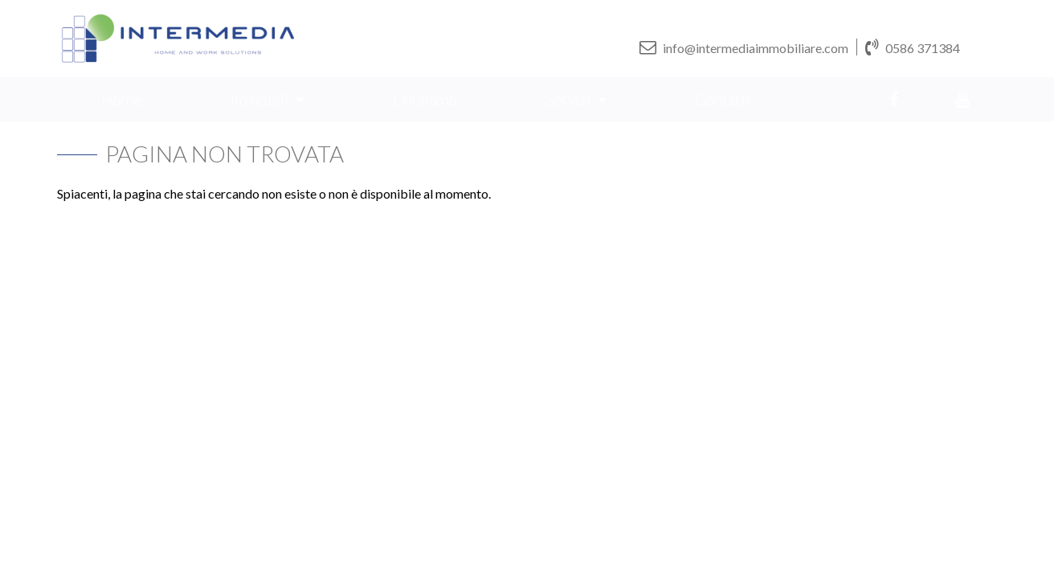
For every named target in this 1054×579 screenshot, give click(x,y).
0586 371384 (912, 47)
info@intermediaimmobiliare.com (743, 47)
